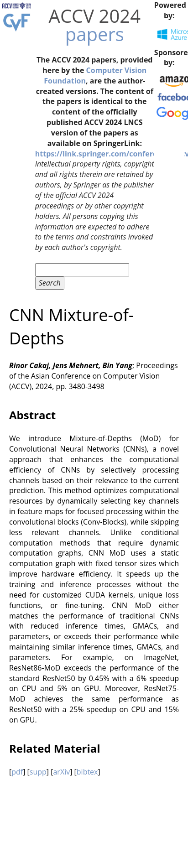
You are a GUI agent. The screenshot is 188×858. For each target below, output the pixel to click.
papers (94, 34)
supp (38, 772)
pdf (17, 772)
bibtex (87, 772)
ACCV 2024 (95, 15)
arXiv (61, 772)
